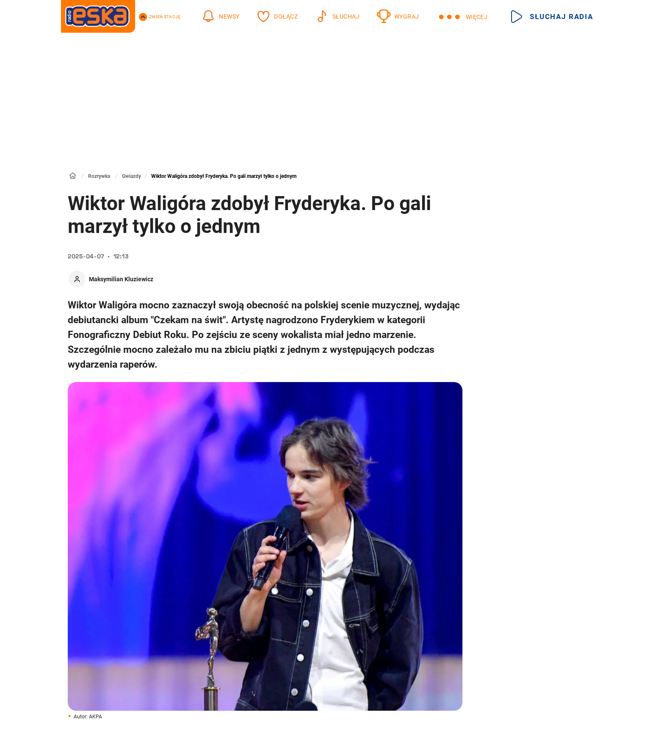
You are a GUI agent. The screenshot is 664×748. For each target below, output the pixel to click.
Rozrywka (99, 176)
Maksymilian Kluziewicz (121, 279)
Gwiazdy (131, 176)
